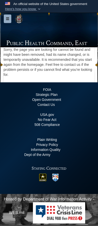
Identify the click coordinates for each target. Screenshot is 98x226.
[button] (23, 9)
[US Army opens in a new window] (42, 177)
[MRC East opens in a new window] (55, 177)
